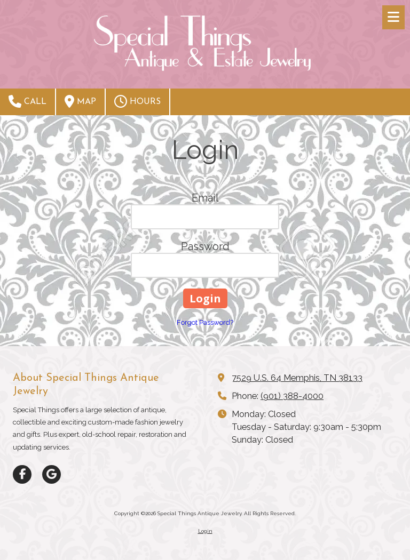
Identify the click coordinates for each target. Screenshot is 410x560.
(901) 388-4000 (292, 396)
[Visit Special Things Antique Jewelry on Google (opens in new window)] (51, 474)
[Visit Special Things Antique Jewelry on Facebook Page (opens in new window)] (22, 474)
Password (205, 246)
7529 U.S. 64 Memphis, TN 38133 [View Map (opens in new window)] (297, 378)
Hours (137, 101)
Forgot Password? (205, 322)
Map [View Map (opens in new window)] (80, 101)
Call (27, 101)
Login (205, 531)
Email (205, 197)
